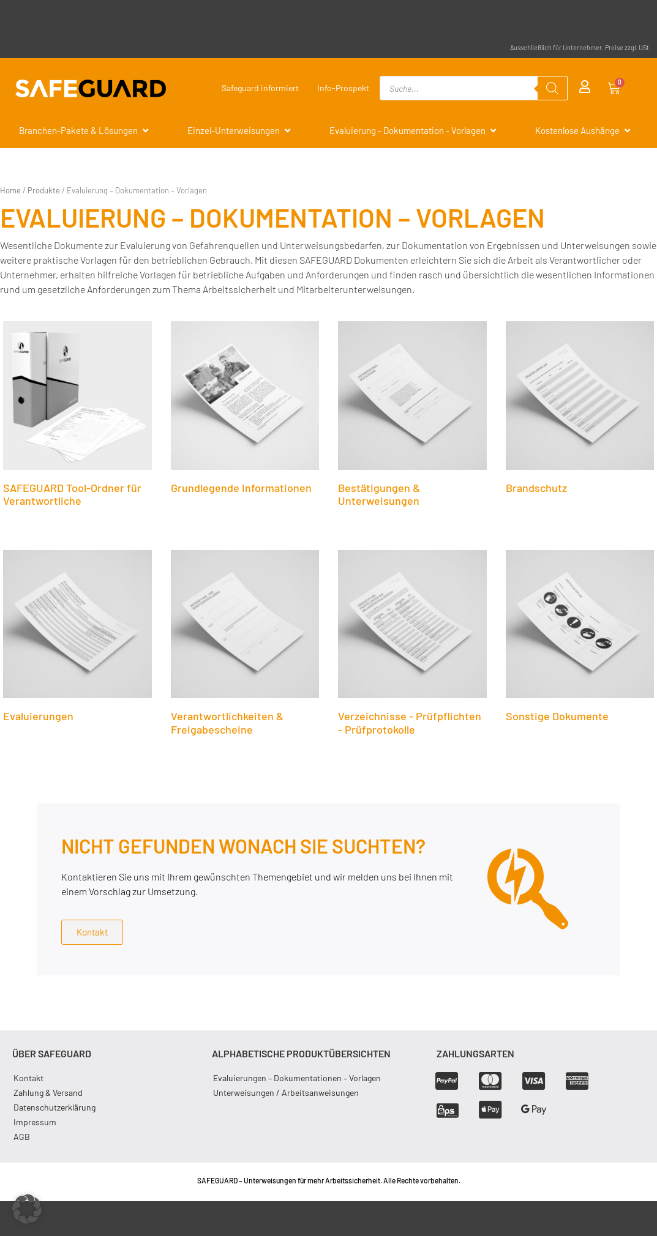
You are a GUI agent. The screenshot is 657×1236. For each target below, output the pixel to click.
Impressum (34, 1122)
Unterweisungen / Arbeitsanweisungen (286, 1092)
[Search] (552, 88)
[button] (27, 1209)
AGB (21, 1136)
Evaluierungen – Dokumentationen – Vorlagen (297, 1078)
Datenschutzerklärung (54, 1107)
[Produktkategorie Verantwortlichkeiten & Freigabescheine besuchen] (245, 646)
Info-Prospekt (343, 88)
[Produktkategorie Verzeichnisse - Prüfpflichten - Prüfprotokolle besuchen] (412, 646)
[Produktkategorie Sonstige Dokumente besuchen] (580, 639)
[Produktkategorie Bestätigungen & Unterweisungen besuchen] (412, 417)
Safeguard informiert (260, 88)
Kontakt (28, 1078)
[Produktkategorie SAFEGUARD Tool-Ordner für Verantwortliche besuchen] (77, 417)
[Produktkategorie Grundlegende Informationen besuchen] (245, 410)
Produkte (44, 190)
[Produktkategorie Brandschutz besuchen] (580, 410)
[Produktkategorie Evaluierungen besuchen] (77, 639)
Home (10, 190)
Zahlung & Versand (48, 1092)
